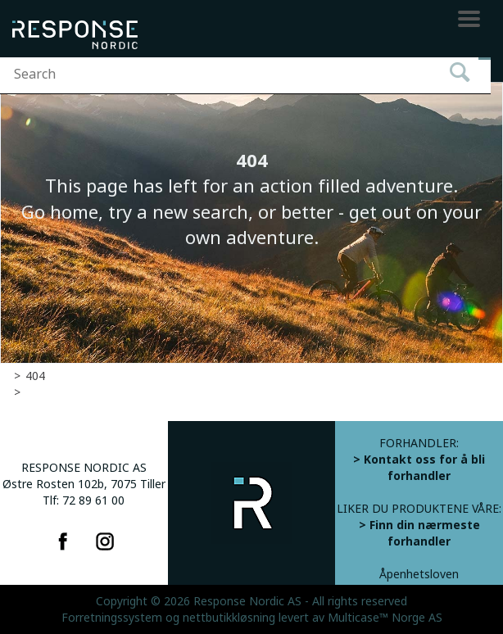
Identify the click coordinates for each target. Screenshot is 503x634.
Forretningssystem (111, 617)
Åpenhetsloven (419, 574)
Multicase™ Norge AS (385, 617)
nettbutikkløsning (229, 617)
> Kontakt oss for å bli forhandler (419, 467)
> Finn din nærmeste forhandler (419, 533)
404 (35, 376)
